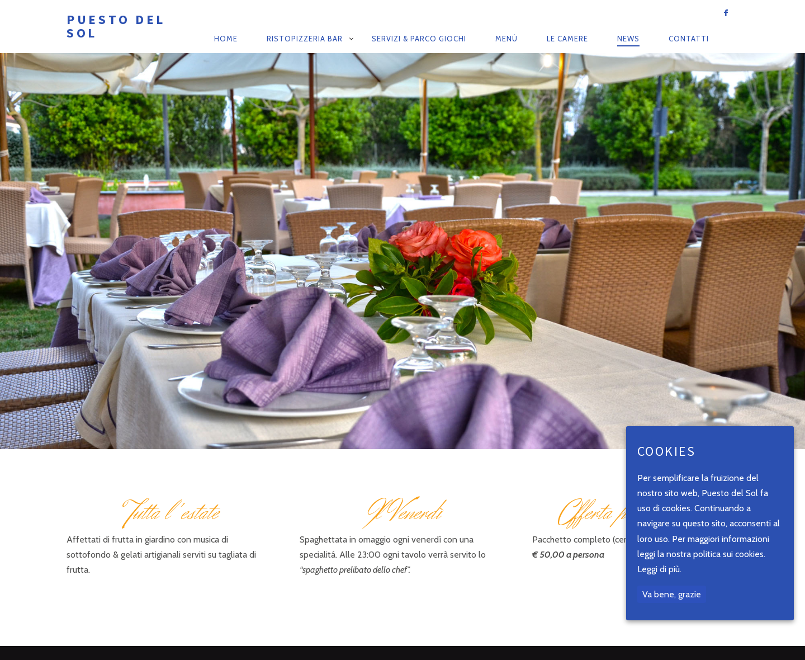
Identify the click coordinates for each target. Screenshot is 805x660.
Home (226, 38)
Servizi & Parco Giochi (419, 38)
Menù (506, 38)
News (628, 38)
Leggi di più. (659, 569)
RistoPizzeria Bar (305, 38)
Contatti (689, 38)
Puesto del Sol (116, 26)
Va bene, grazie (671, 594)
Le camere (567, 38)
